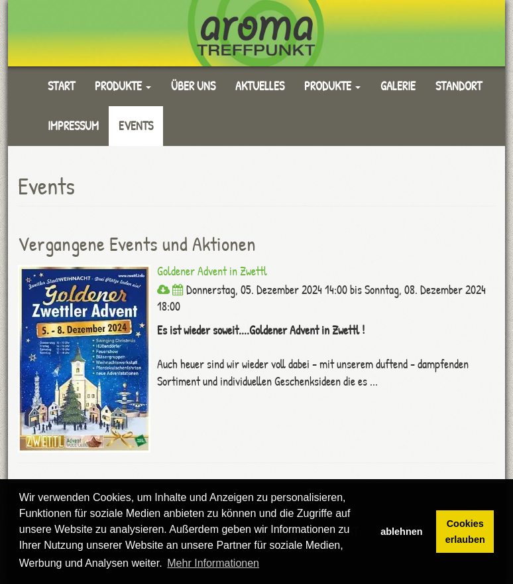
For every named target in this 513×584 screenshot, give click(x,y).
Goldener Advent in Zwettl (212, 271)
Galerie (398, 86)
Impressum (73, 125)
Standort (458, 86)
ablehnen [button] (401, 531)
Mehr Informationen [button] (213, 563)
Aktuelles (259, 86)
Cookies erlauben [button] (465, 531)
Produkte (123, 86)
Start (61, 86)
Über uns (193, 86)
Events (136, 125)
